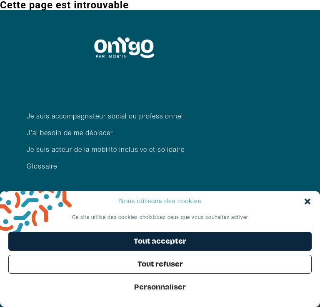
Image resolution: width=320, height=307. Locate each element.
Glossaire (42, 167)
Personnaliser (160, 287)
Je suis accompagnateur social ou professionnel (105, 117)
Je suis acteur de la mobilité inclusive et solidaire (107, 150)
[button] (307, 201)
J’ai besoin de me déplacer (70, 133)
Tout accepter (160, 241)
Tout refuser (160, 264)
